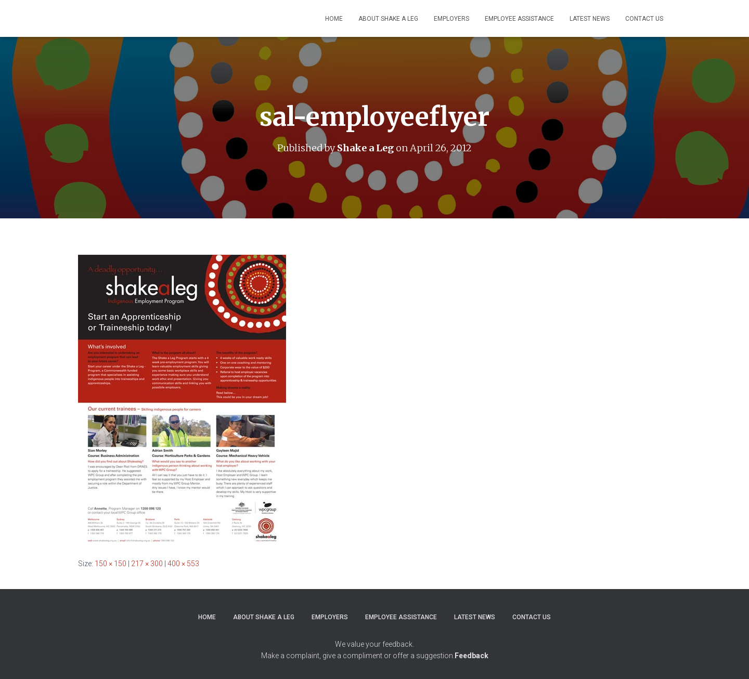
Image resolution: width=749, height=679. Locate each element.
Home (334, 18)
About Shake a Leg (388, 18)
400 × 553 (183, 563)
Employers (451, 18)
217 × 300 (147, 563)
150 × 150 (110, 563)
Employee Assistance (519, 18)
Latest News (590, 18)
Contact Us (644, 18)
